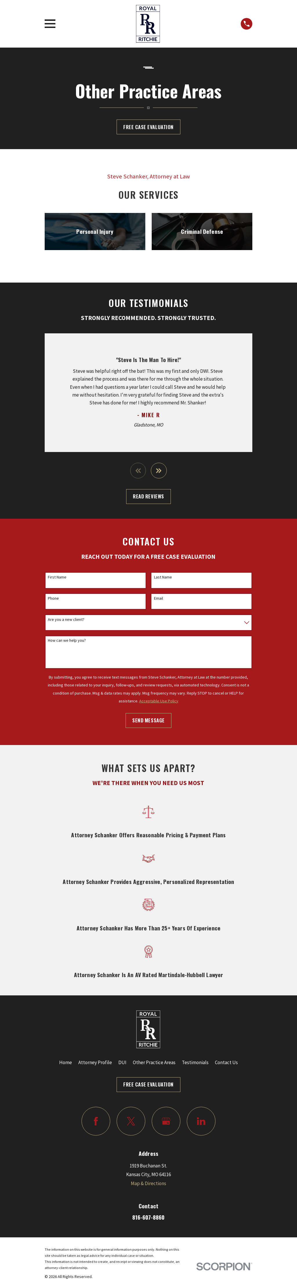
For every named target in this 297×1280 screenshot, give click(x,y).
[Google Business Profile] (166, 1121)
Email (158, 598)
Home (65, 1062)
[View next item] (159, 471)
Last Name (163, 577)
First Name (57, 577)
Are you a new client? (66, 619)
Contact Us (226, 1062)
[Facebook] (96, 1121)
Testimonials (195, 1062)
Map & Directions (148, 1183)
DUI (122, 1062)
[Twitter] (131, 1121)
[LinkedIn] (201, 1121)
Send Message (148, 720)
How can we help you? (67, 640)
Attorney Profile (95, 1062)
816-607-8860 (148, 1217)
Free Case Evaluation (148, 127)
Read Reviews (148, 496)
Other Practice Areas (154, 1062)
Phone (53, 598)
